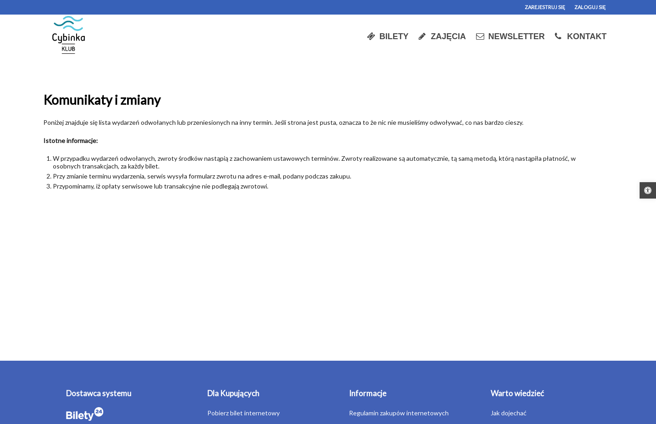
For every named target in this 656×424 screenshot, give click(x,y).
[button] (648, 190)
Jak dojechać (509, 413)
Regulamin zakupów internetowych (399, 413)
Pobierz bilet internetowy (243, 413)
